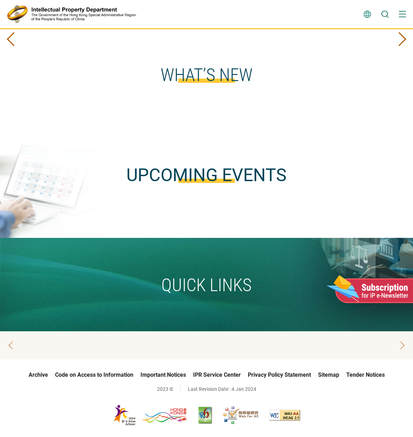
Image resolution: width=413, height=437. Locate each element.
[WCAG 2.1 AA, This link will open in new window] (284, 415)
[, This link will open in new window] (150, 415)
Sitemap (328, 374)
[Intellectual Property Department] (74, 14)
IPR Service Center (217, 374)
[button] (402, 14)
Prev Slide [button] (14, 39)
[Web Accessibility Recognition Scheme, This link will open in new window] (240, 415)
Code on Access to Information (94, 374)
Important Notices (163, 374)
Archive (38, 374)
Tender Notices (365, 374)
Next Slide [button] (399, 39)
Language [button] (367, 14)
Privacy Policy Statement (279, 374)
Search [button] (385, 14)
